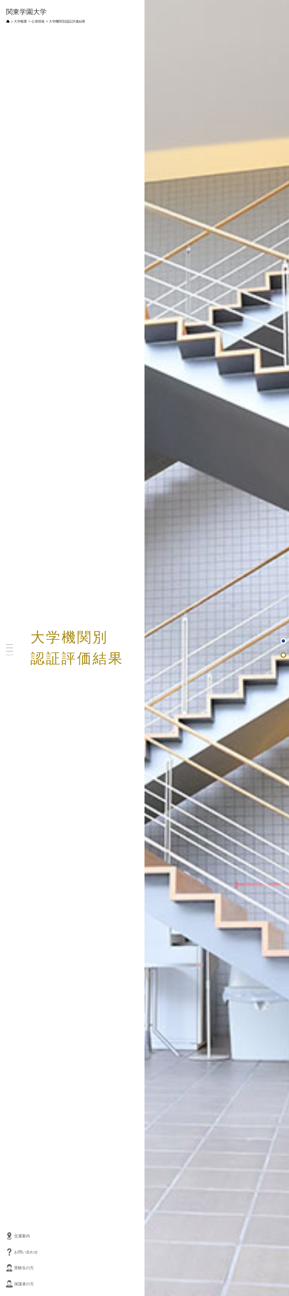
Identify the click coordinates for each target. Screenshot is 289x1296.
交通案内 (7, 1236)
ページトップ (284, 642)
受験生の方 (7, 1268)
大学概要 (20, 21)
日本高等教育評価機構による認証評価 (284, 656)
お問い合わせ (7, 1252)
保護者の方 (7, 1284)
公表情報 (38, 21)
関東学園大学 (26, 12)
